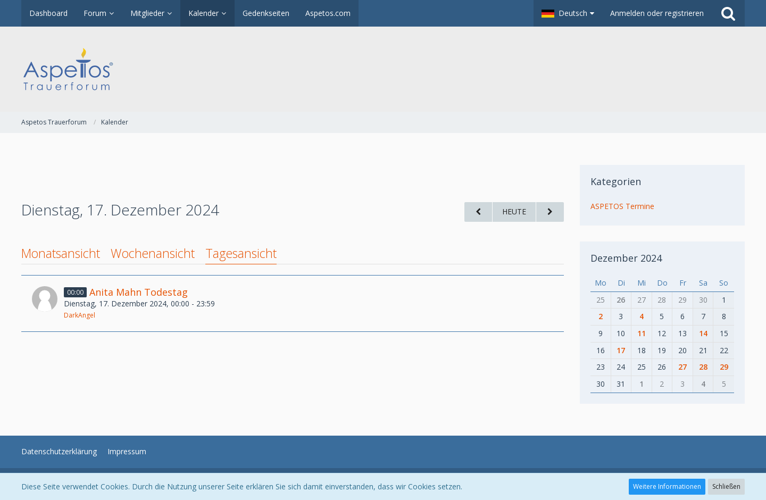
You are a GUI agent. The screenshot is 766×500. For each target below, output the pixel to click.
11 (641, 333)
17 (621, 350)
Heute (514, 211)
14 (703, 333)
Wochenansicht (153, 253)
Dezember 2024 (626, 258)
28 (703, 367)
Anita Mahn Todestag (138, 292)
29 (724, 367)
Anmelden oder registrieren (657, 13)
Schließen (726, 486)
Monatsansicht (60, 253)
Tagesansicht (241, 253)
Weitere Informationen (667, 486)
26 (621, 300)
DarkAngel (79, 315)
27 (682, 367)
